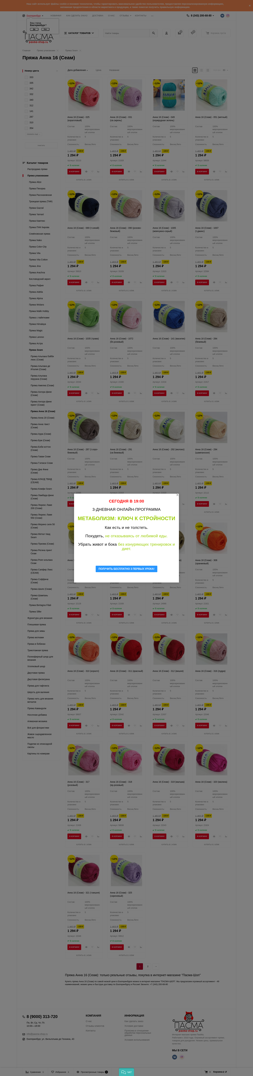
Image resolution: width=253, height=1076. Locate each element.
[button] (126, 1072)
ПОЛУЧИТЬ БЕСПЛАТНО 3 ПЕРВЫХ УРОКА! (127, 568)
